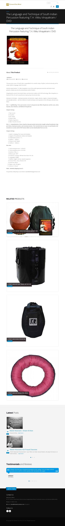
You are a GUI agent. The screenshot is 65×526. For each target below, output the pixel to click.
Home (7, 11)
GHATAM (51, 72)
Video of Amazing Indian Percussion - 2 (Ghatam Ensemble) (17, 186)
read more (21, 433)
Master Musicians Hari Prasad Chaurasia (23, 450)
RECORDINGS (56, 72)
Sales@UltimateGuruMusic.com (17, 504)
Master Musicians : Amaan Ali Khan (21, 431)
